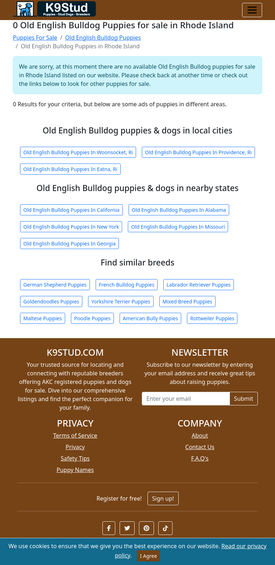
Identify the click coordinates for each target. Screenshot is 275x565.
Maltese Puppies (42, 318)
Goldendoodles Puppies (51, 301)
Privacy (75, 447)
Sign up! (163, 498)
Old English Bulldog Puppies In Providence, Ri (198, 152)
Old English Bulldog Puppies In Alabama (179, 209)
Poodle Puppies (92, 318)
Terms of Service (75, 435)
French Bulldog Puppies (126, 284)
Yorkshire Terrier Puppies (120, 301)
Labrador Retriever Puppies (199, 284)
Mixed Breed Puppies (187, 301)
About (200, 435)
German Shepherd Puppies (55, 284)
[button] (108, 528)
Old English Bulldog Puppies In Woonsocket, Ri (78, 152)
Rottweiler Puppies (212, 318)
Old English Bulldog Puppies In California (71, 209)
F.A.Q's (200, 458)
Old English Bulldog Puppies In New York (71, 226)
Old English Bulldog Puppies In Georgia (69, 243)
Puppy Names (75, 470)
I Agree (148, 555)
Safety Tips (75, 458)
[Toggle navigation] (252, 10)
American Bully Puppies (150, 318)
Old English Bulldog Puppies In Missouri (178, 226)
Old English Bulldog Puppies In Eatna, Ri (70, 169)
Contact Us (199, 447)
